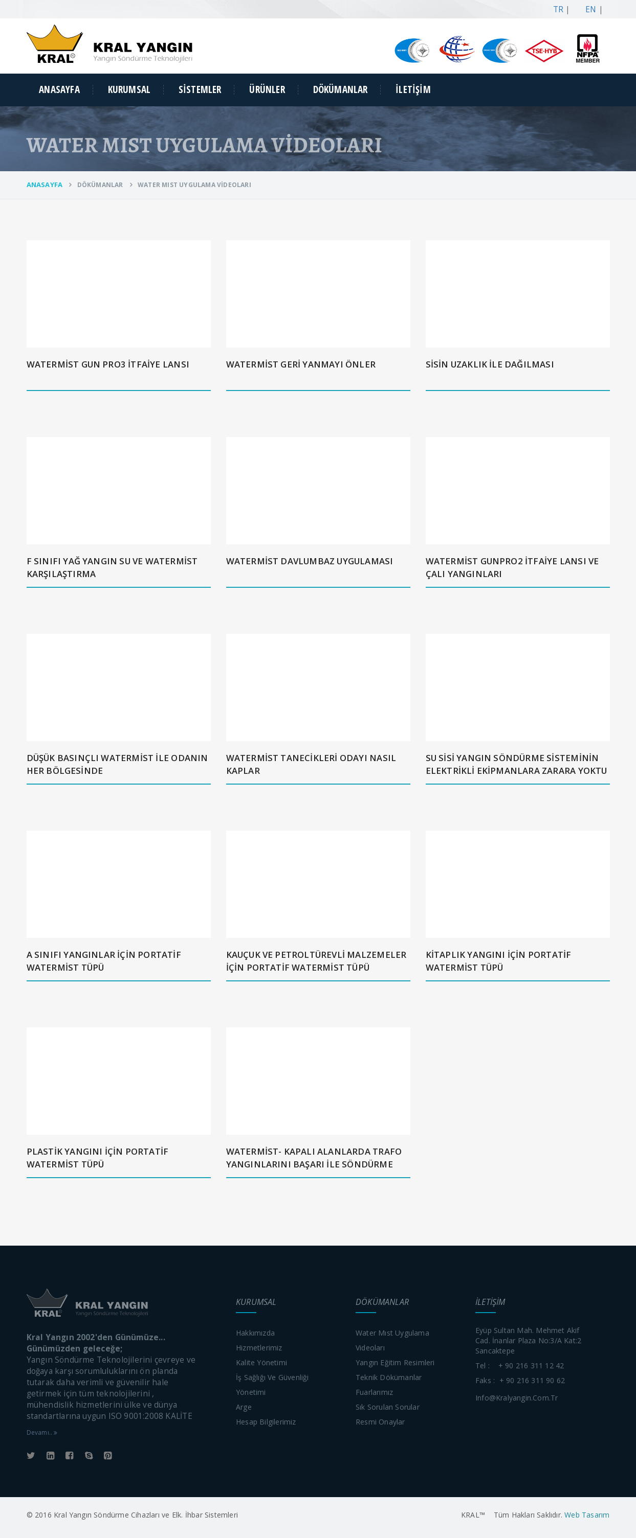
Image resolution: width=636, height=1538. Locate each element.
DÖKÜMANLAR (340, 90)
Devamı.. (42, 1432)
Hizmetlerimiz (259, 1347)
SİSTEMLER (200, 90)
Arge (244, 1407)
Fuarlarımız (374, 1392)
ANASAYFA (59, 90)
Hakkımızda (255, 1333)
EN (589, 9)
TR (556, 9)
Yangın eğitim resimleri (395, 1362)
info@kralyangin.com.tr (516, 1398)
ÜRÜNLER (266, 90)
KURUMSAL (129, 90)
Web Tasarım (585, 1515)
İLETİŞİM (413, 90)
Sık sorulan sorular (388, 1407)
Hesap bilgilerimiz (266, 1422)
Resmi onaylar (380, 1422)
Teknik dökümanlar (389, 1377)
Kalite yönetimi (261, 1362)
